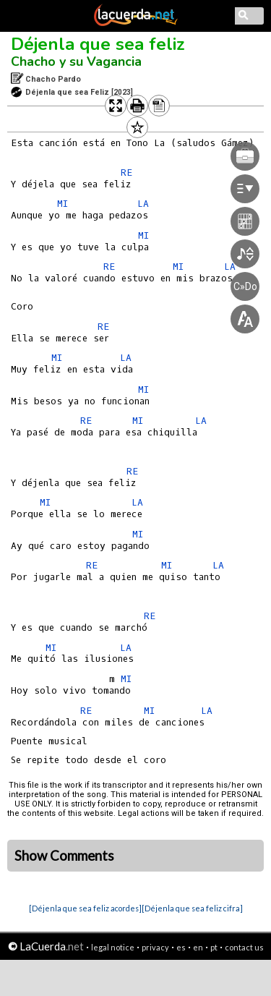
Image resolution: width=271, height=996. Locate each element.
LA (137, 502)
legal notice (112, 947)
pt (214, 947)
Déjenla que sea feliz (98, 44)
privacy (155, 947)
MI (62, 203)
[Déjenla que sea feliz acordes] (85, 908)
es (181, 947)
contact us (244, 947)
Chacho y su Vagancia (76, 61)
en (198, 947)
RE (132, 471)
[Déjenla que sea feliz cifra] (192, 908)
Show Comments (64, 856)
